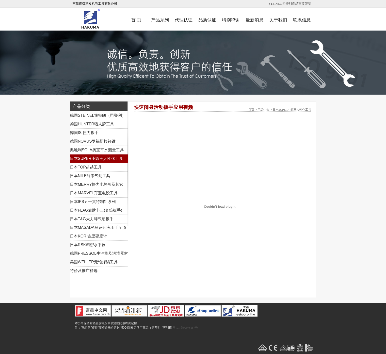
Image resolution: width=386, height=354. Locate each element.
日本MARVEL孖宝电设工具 (94, 193)
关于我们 (278, 19)
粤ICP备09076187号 (185, 327)
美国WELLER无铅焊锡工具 (94, 262)
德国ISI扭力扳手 (84, 133)
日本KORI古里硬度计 (88, 236)
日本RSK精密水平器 (88, 245)
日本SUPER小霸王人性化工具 (96, 158)
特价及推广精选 (83, 271)
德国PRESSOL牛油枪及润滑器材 (99, 253)
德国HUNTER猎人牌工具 (92, 124)
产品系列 (160, 19)
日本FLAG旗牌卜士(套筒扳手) (96, 210)
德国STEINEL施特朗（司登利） (98, 115)
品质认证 (207, 19)
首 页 (136, 19)
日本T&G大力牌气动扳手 (91, 219)
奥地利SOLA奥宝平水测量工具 (97, 150)
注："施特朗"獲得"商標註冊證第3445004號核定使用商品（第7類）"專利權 (123, 327)
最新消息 (254, 19)
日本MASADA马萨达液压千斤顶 (98, 227)
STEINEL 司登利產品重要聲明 (290, 3)
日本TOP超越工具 (86, 167)
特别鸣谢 (231, 19)
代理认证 (184, 19)
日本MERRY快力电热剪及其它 (97, 184)
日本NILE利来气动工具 (90, 176)
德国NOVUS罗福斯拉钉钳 (92, 141)
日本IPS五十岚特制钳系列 (93, 202)
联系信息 (302, 19)
